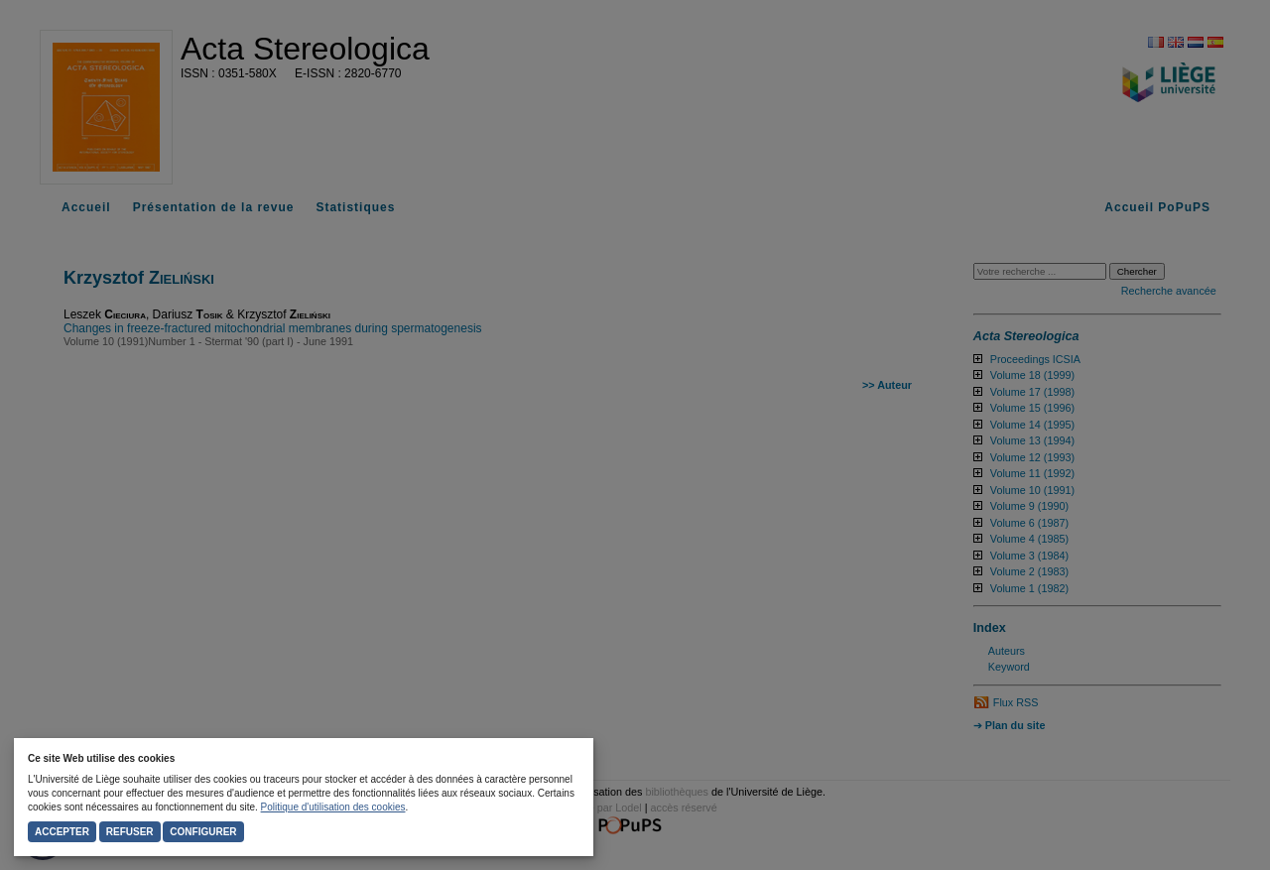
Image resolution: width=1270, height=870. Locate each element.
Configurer (203, 831)
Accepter (62, 831)
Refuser (130, 831)
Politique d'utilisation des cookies (333, 807)
